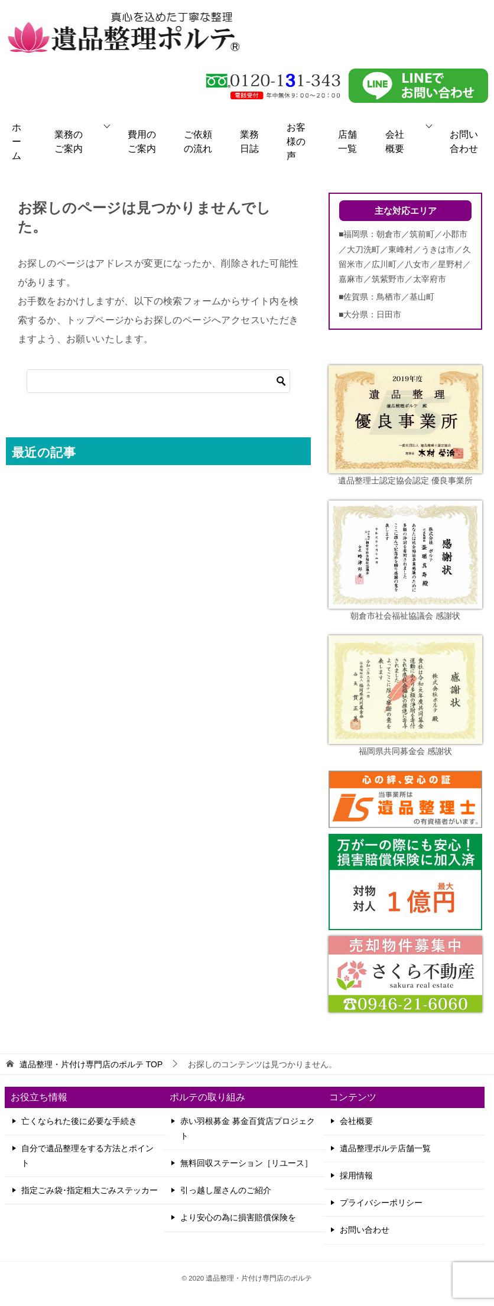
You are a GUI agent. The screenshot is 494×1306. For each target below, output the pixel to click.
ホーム (16, 141)
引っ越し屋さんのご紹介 (225, 1190)
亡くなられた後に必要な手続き (79, 1121)
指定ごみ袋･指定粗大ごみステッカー (89, 1190)
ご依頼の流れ (198, 141)
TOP (91, 1064)
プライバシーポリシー (381, 1202)
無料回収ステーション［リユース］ (246, 1163)
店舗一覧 (347, 141)
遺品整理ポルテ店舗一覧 (385, 1148)
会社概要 (394, 141)
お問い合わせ (464, 141)
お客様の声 (296, 141)
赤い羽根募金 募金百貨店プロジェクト (247, 1128)
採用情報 (356, 1175)
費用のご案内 (142, 141)
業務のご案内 (68, 141)
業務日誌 (249, 141)
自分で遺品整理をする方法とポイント (87, 1155)
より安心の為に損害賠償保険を (238, 1217)
